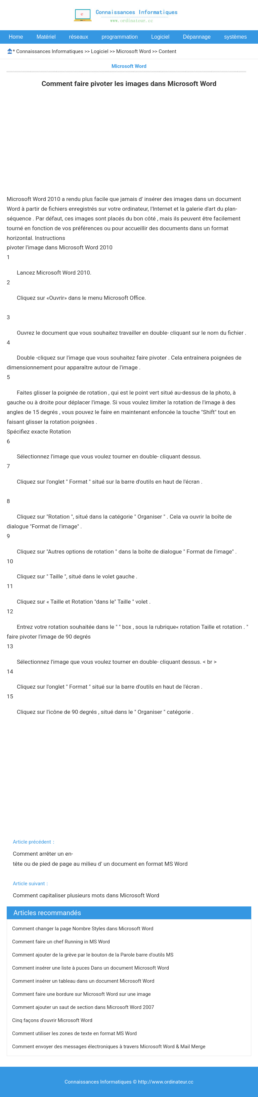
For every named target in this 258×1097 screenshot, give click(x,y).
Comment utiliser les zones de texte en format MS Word (75, 1033)
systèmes (235, 37)
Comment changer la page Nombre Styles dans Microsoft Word (83, 929)
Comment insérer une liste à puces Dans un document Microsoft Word (91, 968)
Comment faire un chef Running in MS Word (61, 942)
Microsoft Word (133, 51)
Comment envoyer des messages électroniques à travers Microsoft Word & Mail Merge (109, 1047)
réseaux (78, 37)
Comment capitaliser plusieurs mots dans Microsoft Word (87, 895)
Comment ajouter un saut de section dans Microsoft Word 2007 (83, 1007)
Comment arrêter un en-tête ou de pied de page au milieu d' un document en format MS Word (101, 858)
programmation (120, 37)
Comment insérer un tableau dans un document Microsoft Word (84, 981)
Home (16, 37)
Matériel (46, 37)
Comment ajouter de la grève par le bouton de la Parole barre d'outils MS (93, 955)
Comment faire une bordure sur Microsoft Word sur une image (82, 994)
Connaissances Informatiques (49, 51)
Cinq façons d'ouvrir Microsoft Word (53, 1020)
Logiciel (160, 37)
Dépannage (197, 37)
